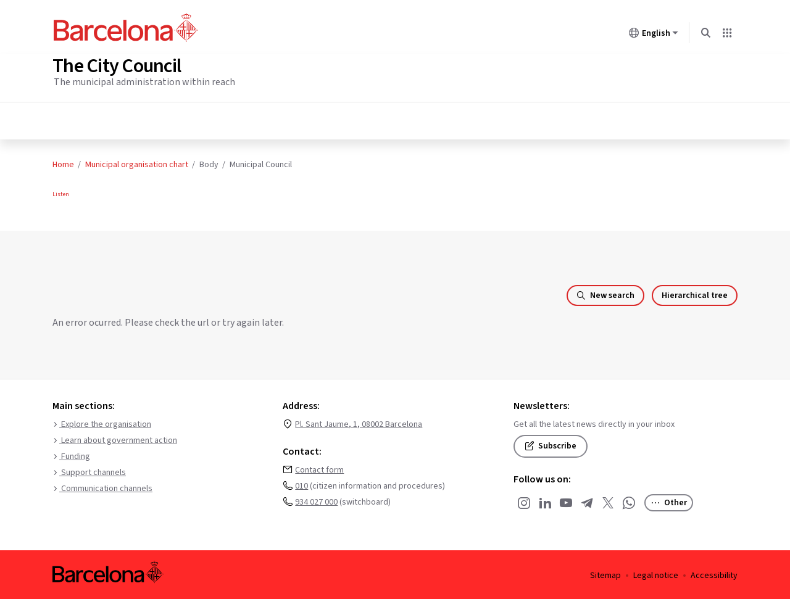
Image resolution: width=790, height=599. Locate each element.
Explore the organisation (101, 422)
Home (63, 163)
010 (301, 484)
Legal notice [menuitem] (655, 574)
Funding (71, 454)
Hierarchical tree (695, 293)
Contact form (319, 468)
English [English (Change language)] (653, 35)
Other (669, 501)
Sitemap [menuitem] (605, 574)
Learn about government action (114, 438)
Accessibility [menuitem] (714, 574)
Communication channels (102, 486)
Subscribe (550, 444)
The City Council (116, 64)
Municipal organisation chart (136, 163)
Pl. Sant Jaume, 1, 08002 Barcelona (358, 422)
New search (605, 293)
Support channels (89, 470)
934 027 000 (316, 500)
